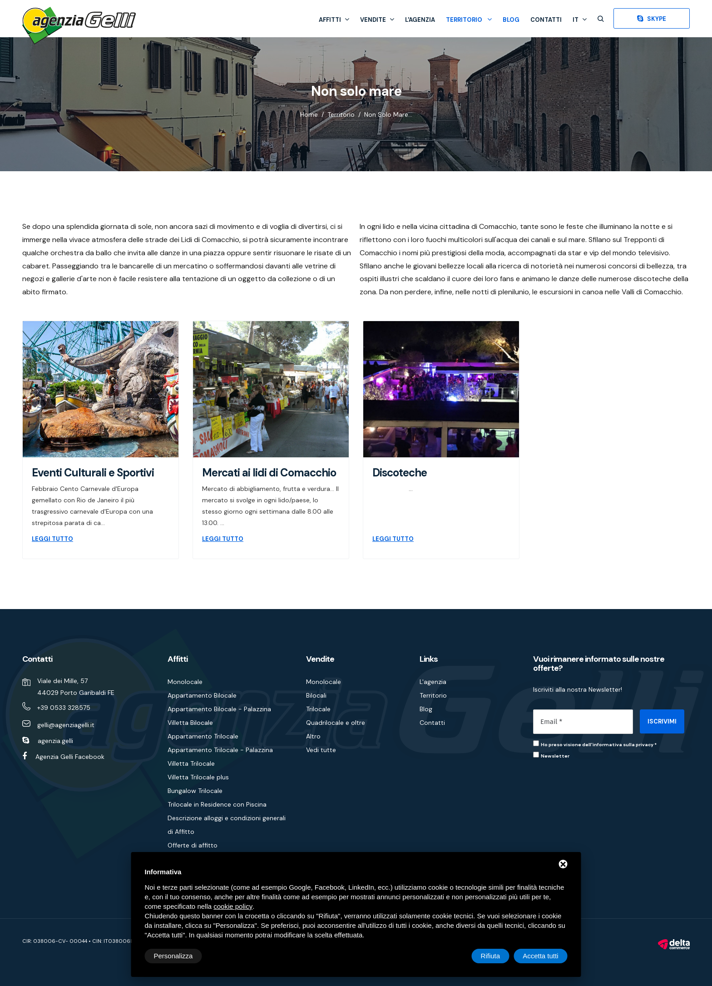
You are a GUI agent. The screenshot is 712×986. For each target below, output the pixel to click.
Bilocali (316, 695)
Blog (511, 20)
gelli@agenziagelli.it (65, 725)
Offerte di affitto (193, 845)
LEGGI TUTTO (52, 539)
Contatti (546, 20)
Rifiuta (490, 956)
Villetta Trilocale (191, 763)
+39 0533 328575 (63, 708)
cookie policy (232, 906)
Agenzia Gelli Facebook (69, 757)
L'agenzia (420, 20)
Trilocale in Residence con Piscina (217, 804)
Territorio (469, 20)
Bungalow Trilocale (195, 791)
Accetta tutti (540, 956)
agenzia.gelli (55, 741)
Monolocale (185, 682)
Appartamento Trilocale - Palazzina (220, 750)
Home (309, 114)
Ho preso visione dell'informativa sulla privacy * (599, 745)
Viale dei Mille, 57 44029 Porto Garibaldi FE (75, 687)
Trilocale (318, 709)
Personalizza (173, 956)
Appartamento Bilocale (202, 695)
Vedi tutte (321, 750)
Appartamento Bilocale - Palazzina (219, 709)
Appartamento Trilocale (203, 736)
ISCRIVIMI (662, 721)
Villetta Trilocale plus (198, 777)
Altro (313, 736)
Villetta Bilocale (190, 722)
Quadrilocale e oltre (335, 722)
